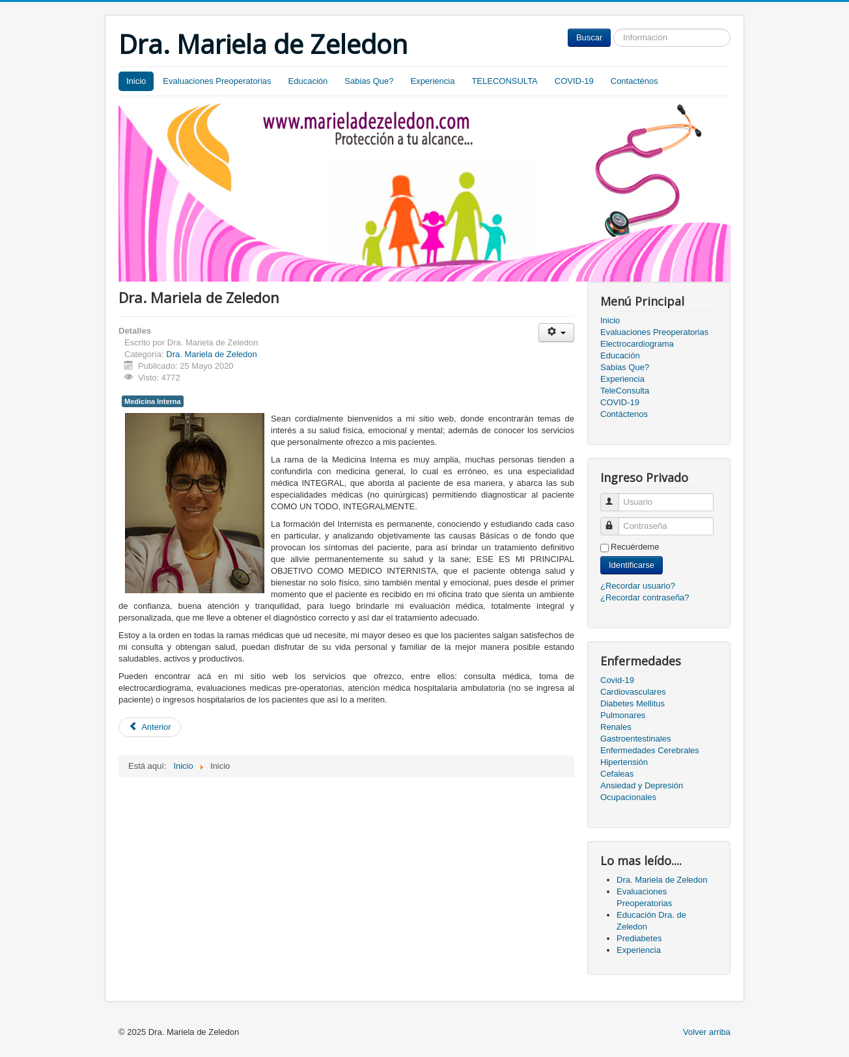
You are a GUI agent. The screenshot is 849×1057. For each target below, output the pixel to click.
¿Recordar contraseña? (644, 597)
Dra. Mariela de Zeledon (211, 354)
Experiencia (432, 81)
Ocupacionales (628, 797)
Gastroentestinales (635, 738)
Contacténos (634, 81)
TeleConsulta (624, 390)
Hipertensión (624, 762)
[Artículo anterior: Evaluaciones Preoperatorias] (149, 727)
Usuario (615, 496)
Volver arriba (707, 1032)
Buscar (589, 37)
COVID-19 (574, 81)
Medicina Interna (152, 401)
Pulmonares (622, 715)
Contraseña (615, 520)
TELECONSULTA (504, 81)
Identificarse (631, 565)
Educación (308, 81)
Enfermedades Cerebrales (649, 750)
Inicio (136, 81)
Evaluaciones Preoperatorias (217, 81)
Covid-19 (617, 680)
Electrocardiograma (637, 344)
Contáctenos (624, 414)
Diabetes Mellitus (632, 703)
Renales (616, 727)
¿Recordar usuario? (637, 586)
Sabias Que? (368, 81)
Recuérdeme (635, 547)
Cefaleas (616, 774)
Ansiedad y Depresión (641, 785)
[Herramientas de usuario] (556, 332)
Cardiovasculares (632, 692)
